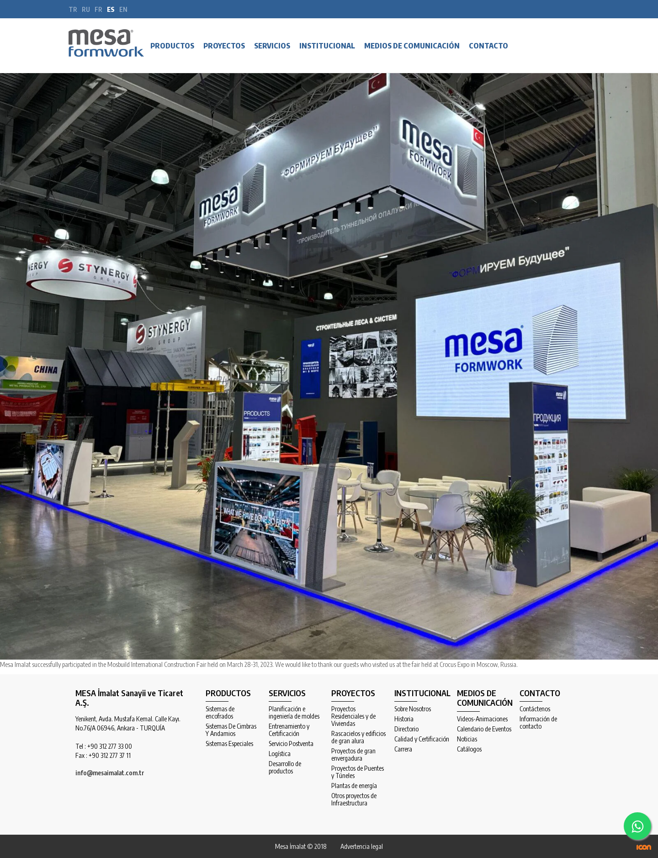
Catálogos (469, 749)
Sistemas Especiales (229, 743)
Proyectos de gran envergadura (353, 754)
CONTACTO (488, 45)
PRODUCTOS (172, 45)
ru (86, 9)
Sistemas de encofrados (220, 712)
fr (98, 9)
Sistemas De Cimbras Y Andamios (231, 730)
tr (73, 9)
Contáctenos (535, 709)
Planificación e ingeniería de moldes (294, 712)
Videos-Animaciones (482, 719)
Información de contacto (538, 722)
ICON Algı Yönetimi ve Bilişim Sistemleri (644, 847)
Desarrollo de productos (285, 767)
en (123, 9)
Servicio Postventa (291, 743)
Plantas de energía (354, 785)
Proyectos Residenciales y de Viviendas (353, 716)
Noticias (467, 739)
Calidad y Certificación (421, 739)
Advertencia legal (361, 846)
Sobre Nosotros (412, 709)
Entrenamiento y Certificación (289, 730)
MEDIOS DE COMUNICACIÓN (412, 45)
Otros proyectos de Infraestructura (354, 799)
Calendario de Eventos (484, 729)
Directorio (406, 729)
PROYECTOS (224, 45)
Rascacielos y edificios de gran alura (358, 737)
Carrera (403, 749)
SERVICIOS (272, 45)
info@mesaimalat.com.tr (109, 773)
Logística (280, 753)
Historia (404, 719)
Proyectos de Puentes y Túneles (357, 772)
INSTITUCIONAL (327, 45)
